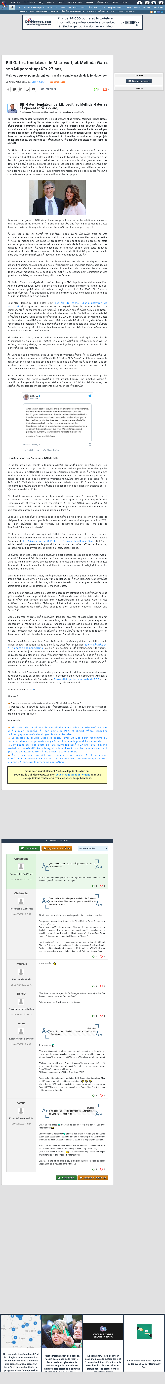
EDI (103, 7)
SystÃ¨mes (158, 7)
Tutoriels (29, 2)
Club (124, 2)
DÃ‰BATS (103, 11)
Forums (15, 2)
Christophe (21, 858)
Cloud (49, 7)
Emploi (89, 2)
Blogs (50, 2)
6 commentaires (57, 82)
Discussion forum (138, 81)
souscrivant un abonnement (73, 775)
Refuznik (21, 964)
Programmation (115, 7)
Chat (60, 2)
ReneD (21, 993)
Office (137, 7)
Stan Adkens (38, 82)
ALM (63, 7)
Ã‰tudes (102, 2)
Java (82, 7)
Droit (114, 2)
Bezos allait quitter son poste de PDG (76, 679)
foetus (21, 1023)
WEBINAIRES (42, 11)
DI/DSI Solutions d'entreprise (30, 7)
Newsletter (74, 2)
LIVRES (54, 11)
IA (57, 7)
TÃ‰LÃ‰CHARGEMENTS (72, 11)
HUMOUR (130, 11)
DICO (120, 11)
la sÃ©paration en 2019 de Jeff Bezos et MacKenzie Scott (58, 541)
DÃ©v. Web (93, 7)
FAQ (41, 2)
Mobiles (146, 7)
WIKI (113, 11)
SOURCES (91, 11)
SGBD (128, 7)
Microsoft (72, 7)
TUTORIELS (21, 11)
